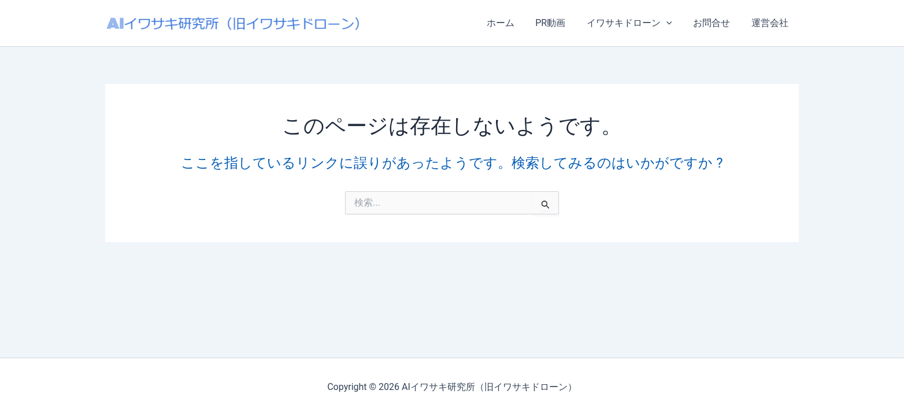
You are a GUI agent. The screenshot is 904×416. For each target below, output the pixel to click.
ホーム (512, 22)
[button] (673, 23)
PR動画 (559, 22)
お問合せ (715, 22)
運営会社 (771, 22)
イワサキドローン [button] (636, 23)
